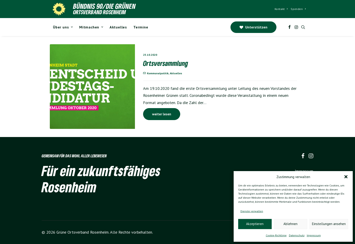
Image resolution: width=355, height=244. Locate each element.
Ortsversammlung (165, 63)
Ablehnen (290, 224)
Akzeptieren (255, 224)
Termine (140, 27)
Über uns (63, 27)
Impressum (314, 235)
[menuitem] (281, 9)
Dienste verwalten (251, 211)
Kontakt (281, 9)
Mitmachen (91, 27)
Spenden (298, 9)
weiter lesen (161, 114)
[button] (346, 176)
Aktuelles (118, 27)
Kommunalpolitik (157, 73)
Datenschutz (297, 235)
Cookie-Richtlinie (276, 235)
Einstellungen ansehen (329, 224)
